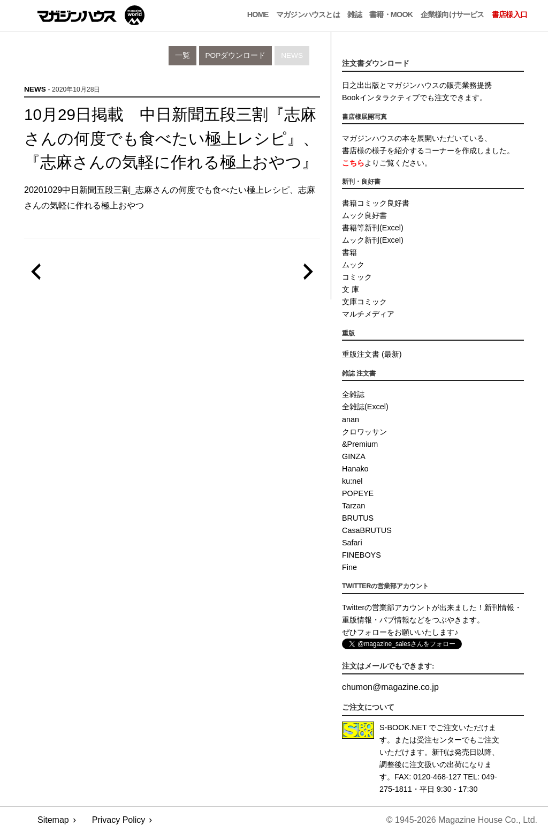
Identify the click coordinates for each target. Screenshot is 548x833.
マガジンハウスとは (308, 14)
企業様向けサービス (452, 14)
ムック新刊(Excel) (373, 240)
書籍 (349, 252)
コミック (357, 277)
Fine (349, 567)
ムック (353, 264)
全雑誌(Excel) (365, 406)
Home (258, 14)
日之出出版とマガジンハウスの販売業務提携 (417, 85)
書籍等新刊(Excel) (373, 227)
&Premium (360, 444)
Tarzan (353, 505)
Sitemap (53, 819)
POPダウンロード (236, 55)
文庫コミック (364, 301)
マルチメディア (368, 314)
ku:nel (352, 481)
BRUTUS (358, 518)
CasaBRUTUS (367, 530)
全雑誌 (353, 394)
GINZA (354, 456)
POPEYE (358, 493)
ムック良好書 (364, 215)
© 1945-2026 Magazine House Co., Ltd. (461, 819)
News (292, 55)
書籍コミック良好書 (375, 203)
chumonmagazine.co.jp (390, 687)
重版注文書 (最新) (372, 354)
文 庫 (350, 289)
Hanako (355, 468)
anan (350, 419)
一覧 (182, 55)
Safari (352, 542)
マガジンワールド (90, 15)
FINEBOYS (361, 555)
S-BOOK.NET (403, 727)
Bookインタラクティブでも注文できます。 (414, 97)
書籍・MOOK (391, 14)
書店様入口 (509, 14)
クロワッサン (364, 431)
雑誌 (354, 14)
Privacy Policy (119, 819)
